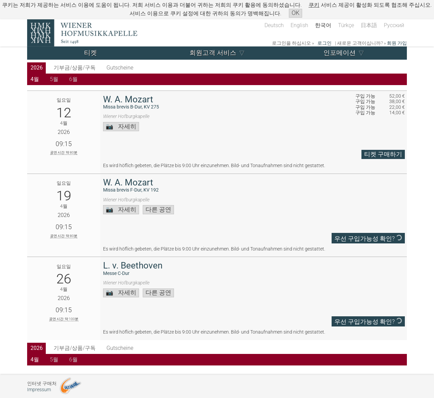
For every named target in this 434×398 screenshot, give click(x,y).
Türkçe (346, 25)
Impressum (39, 390)
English (299, 25)
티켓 (90, 53)
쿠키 (314, 5)
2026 (37, 67)
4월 (35, 79)
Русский (394, 25)
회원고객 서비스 (213, 53)
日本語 (369, 25)
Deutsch (274, 25)
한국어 (323, 25)
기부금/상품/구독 (75, 67)
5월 (54, 79)
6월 (73, 79)
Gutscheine (119, 67)
